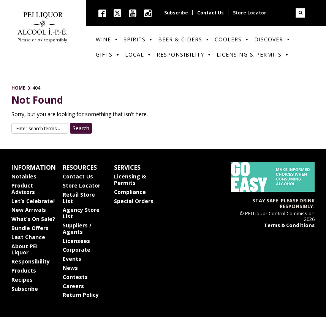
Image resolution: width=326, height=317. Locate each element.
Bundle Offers (30, 228)
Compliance (130, 192)
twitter (117, 13)
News (70, 267)
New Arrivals (28, 209)
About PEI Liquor (24, 249)
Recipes (22, 279)
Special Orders (134, 201)
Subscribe (176, 12)
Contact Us (210, 12)
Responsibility (184, 54)
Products (23, 270)
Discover (272, 39)
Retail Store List (79, 198)
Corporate (76, 249)
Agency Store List (81, 213)
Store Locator (249, 12)
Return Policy (81, 294)
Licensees (76, 240)
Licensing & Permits (253, 54)
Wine (107, 39)
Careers (73, 286)
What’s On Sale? (33, 218)
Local (138, 54)
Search (300, 13)
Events (72, 258)
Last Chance (28, 237)
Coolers (232, 39)
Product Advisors (23, 189)
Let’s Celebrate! (33, 201)
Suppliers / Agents (77, 228)
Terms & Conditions (289, 225)
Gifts (108, 54)
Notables (23, 176)
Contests (75, 277)
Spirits (138, 39)
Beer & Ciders (184, 39)
